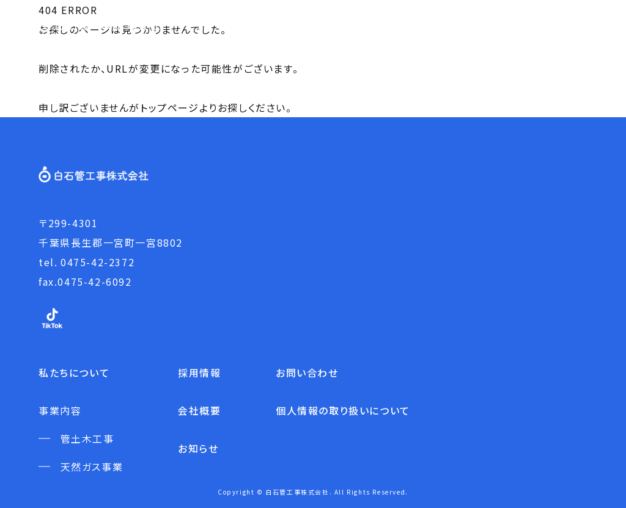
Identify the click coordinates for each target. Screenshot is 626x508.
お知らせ (198, 448)
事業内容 (60, 410)
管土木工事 (87, 438)
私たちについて (74, 372)
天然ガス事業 (92, 466)
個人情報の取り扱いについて (343, 410)
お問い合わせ (307, 372)
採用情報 (199, 372)
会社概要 (199, 410)
